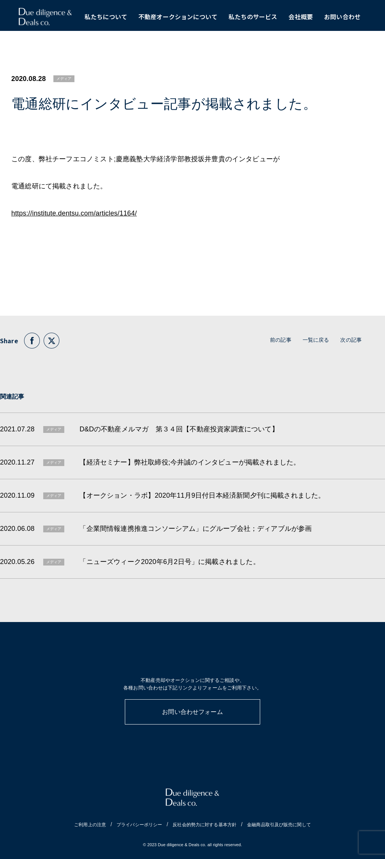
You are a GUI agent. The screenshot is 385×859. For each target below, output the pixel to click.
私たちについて (106, 18)
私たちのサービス (253, 18)
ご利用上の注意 (90, 824)
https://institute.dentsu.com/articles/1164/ (74, 213)
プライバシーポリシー (139, 824)
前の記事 (280, 340)
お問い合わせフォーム (192, 712)
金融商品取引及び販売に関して (279, 824)
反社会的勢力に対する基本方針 (204, 824)
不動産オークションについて (177, 18)
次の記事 (351, 340)
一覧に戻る (316, 340)
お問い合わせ (342, 18)
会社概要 (300, 18)
